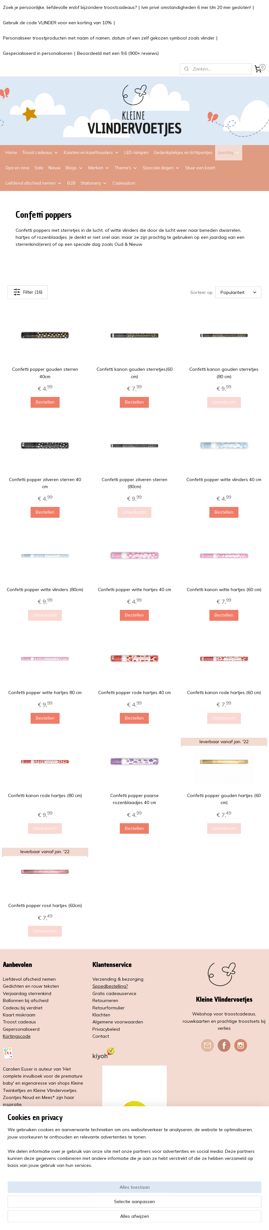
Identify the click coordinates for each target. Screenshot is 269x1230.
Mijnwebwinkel (205, 1218)
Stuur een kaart (200, 167)
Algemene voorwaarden (117, 1022)
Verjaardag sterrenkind (27, 993)
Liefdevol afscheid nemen (33, 183)
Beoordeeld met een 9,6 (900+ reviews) (118, 53)
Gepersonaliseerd (21, 1029)
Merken (99, 167)
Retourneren (105, 1000)
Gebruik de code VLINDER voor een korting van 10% (57, 23)
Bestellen (45, 402)
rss (131, 1218)
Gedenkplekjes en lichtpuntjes (183, 152)
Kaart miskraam (19, 1015)
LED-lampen (136, 152)
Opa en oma (17, 167)
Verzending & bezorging (117, 979)
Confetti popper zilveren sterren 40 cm (45, 482)
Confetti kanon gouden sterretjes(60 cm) (134, 372)
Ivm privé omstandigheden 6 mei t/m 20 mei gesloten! (196, 7)
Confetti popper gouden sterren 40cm (45, 372)
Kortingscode (17, 1036)
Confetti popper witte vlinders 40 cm (223, 479)
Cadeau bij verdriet (22, 1008)
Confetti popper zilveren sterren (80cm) (134, 482)
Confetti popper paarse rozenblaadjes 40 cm (134, 799)
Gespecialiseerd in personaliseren (37, 53)
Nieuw (54, 167)
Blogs (74, 167)
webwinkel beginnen (153, 1218)
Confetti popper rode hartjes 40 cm (134, 692)
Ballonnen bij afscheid (25, 1000)
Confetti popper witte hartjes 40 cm (134, 589)
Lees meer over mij (23, 1112)
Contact (100, 1036)
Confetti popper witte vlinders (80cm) (45, 589)
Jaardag (229, 152)
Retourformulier (108, 1008)
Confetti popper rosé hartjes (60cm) (45, 905)
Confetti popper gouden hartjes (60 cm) (224, 799)
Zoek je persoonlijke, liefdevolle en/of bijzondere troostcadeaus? (70, 7)
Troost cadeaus (40, 152)
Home (11, 152)
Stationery (94, 183)
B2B (71, 183)
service (129, 993)
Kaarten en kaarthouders (91, 152)
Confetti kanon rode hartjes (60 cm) (224, 692)
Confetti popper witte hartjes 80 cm (45, 692)
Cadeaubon (124, 183)
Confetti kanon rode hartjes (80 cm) (45, 795)
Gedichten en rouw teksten (31, 986)
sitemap (119, 1218)
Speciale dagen (161, 167)
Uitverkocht (224, 402)
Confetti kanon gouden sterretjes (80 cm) (223, 372)
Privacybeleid (106, 1029)
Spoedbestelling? (110, 986)
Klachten (101, 1015)
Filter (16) (27, 292)
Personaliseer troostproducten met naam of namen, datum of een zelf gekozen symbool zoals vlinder (108, 38)
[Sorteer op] (238, 292)
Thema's (126, 167)
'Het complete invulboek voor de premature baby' (43, 1076)
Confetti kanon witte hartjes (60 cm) (224, 589)
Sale (38, 167)
